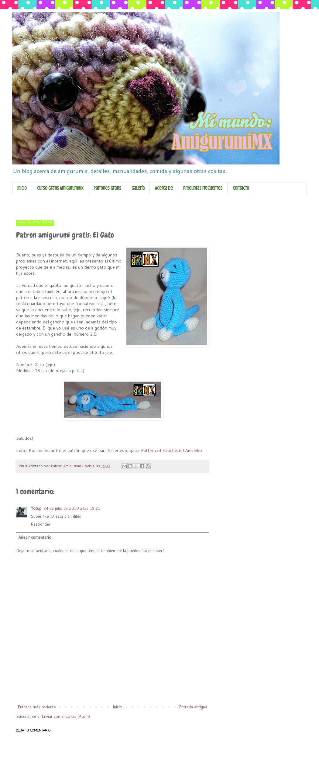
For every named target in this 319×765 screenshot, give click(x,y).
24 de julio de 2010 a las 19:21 (71, 508)
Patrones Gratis (107, 188)
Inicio (22, 188)
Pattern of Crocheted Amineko (171, 450)
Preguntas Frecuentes (202, 188)
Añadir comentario (34, 537)
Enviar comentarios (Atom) (66, 716)
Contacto (241, 188)
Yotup (36, 508)
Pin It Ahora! (29, 465)
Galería (138, 188)
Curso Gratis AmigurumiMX (60, 188)
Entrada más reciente (37, 707)
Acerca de (164, 188)
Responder (40, 524)
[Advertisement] (131, 205)
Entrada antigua (193, 707)
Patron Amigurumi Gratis (72, 465)
